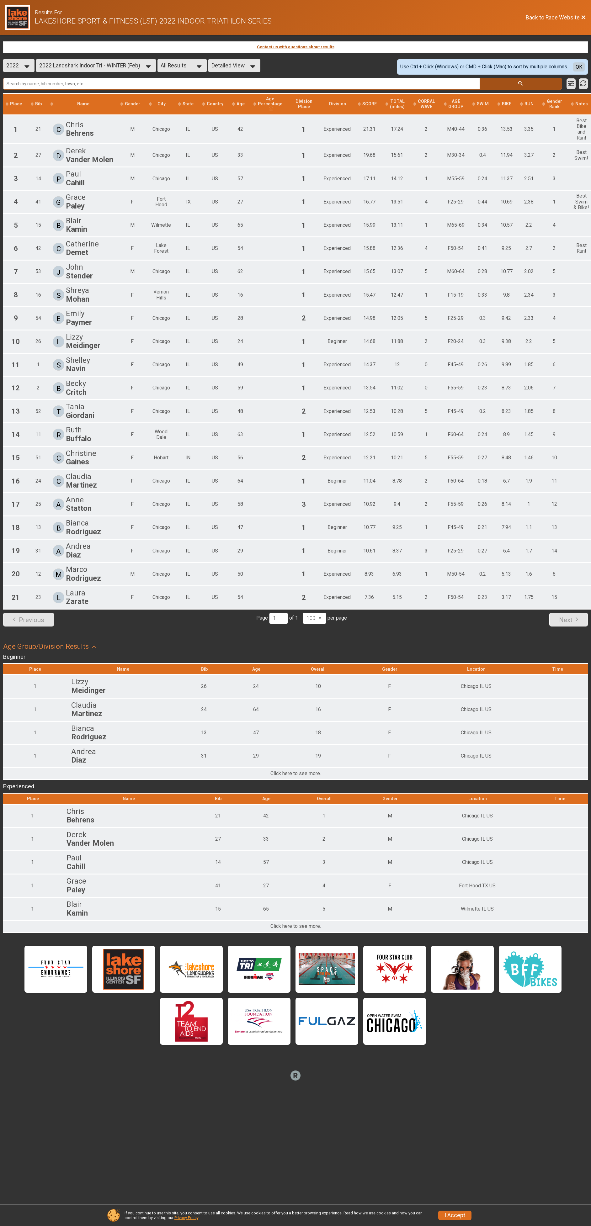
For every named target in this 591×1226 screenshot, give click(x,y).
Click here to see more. (295, 773)
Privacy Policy (186, 1217)
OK (579, 67)
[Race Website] (20, 17)
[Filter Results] (571, 83)
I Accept (455, 1215)
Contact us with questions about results (295, 47)
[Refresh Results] (583, 83)
